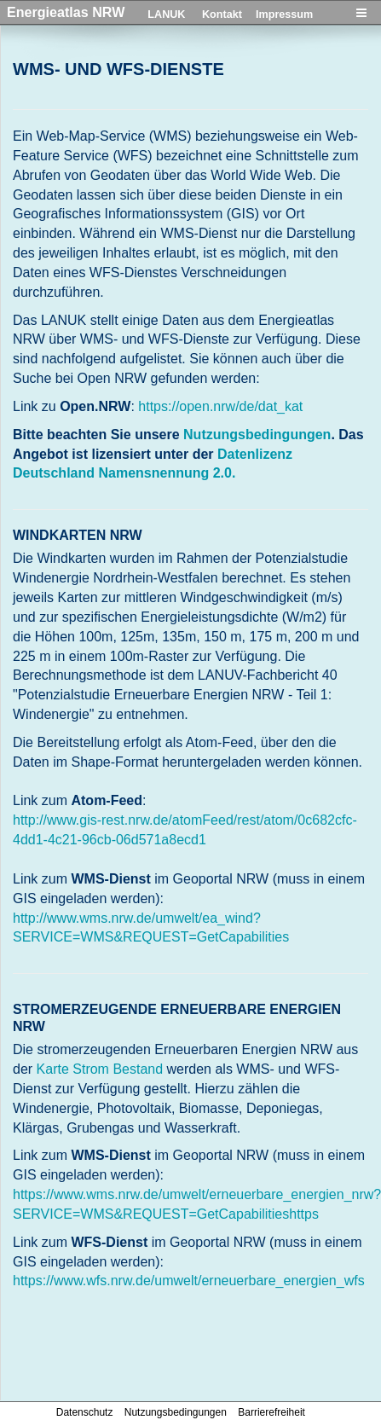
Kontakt (222, 14)
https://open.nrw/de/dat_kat (220, 406)
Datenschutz (84, 1412)
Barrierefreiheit (271, 1412)
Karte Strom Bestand (100, 1069)
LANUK (166, 14)
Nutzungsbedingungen (257, 434)
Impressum (284, 14)
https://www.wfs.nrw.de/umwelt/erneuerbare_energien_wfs (189, 1280)
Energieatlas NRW (65, 12)
